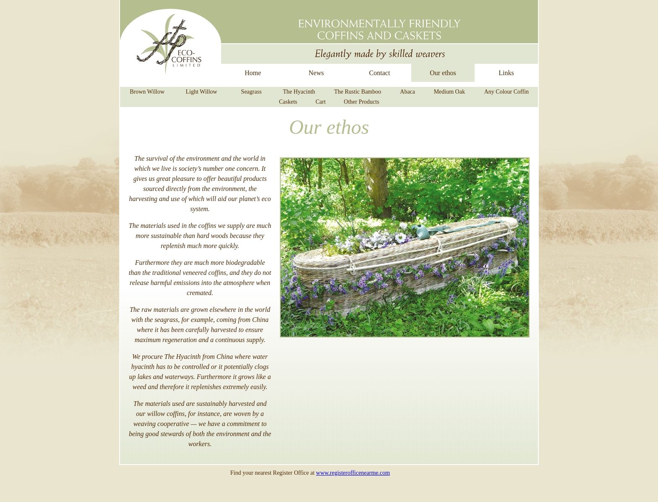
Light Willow (201, 92)
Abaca (407, 92)
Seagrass (251, 92)
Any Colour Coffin (506, 92)
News (316, 72)
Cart (321, 102)
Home (253, 72)
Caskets (288, 102)
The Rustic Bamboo (357, 92)
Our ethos (443, 72)
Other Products (361, 102)
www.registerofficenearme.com (353, 473)
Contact (379, 72)
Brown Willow (147, 92)
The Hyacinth (299, 92)
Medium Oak (449, 92)
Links (506, 72)
